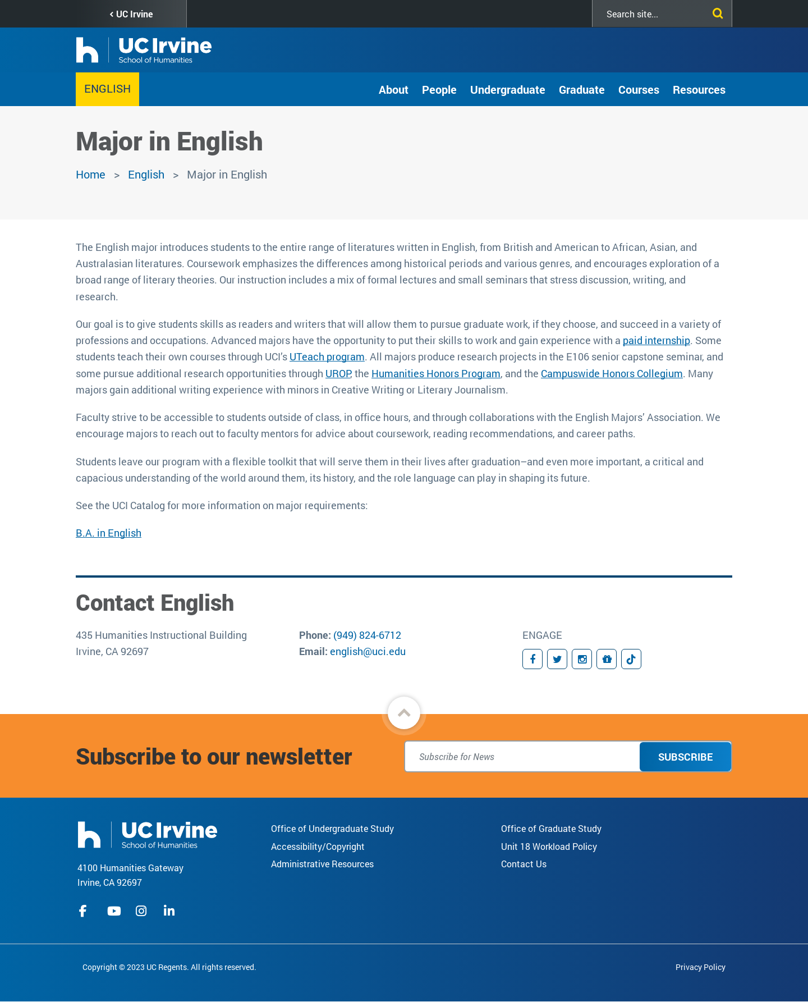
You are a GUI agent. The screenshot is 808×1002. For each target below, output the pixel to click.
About (393, 89)
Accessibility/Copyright (318, 846)
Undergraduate (507, 89)
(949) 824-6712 (367, 635)
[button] (404, 713)
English (107, 88)
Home (90, 174)
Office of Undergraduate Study (332, 828)
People (439, 89)
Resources (699, 89)
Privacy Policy (701, 967)
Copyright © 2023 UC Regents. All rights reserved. (169, 967)
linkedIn (170, 911)
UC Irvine (134, 14)
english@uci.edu (368, 651)
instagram (142, 911)
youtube (114, 911)
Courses (638, 89)
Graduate (582, 89)
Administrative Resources (322, 864)
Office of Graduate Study (551, 828)
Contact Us (524, 864)
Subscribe (685, 756)
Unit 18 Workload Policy (549, 846)
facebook (86, 911)
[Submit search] (715, 11)
